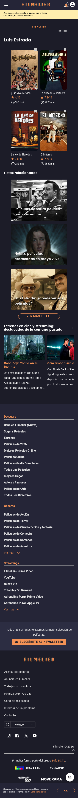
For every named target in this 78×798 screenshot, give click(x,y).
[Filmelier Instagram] (8, 736)
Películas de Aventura (18, 546)
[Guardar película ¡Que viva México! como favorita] (35, 49)
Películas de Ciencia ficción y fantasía (28, 527)
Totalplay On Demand (18, 590)
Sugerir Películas (15, 431)
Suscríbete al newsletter (39, 642)
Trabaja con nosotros (17, 686)
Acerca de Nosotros (16, 672)
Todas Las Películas (17, 469)
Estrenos (9, 438)
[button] (31, 724)
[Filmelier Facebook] (17, 736)
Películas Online (14, 457)
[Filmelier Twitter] (26, 736)
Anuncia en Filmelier (17, 679)
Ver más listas (39, 316)
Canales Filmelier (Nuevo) (20, 425)
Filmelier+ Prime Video (18, 571)
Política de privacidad (18, 693)
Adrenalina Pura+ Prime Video (23, 596)
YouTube (10, 577)
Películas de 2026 (15, 444)
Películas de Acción (16, 514)
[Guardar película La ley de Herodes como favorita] (35, 111)
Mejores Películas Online (20, 450)
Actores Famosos (15, 482)
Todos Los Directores (17, 495)
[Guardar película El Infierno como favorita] (65, 111)
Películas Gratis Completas (21, 463)
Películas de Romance (18, 540)
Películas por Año (15, 489)
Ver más (12, 552)
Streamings (11, 563)
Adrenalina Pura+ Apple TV (21, 603)
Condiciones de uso (38, 792)
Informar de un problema (19, 708)
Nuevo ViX (10, 584)
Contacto (10, 715)
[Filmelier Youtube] (34, 736)
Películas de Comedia (18, 533)
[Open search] (70, 777)
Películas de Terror (16, 521)
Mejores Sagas (13, 476)
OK (66, 791)
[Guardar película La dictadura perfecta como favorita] (65, 49)
